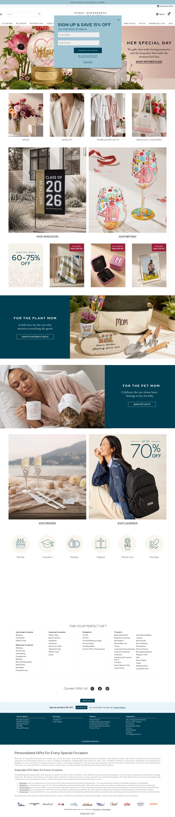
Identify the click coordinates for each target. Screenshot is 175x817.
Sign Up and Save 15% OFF (61, 707)
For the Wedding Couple (92, 641)
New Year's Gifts (55, 646)
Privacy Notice (94, 720)
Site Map (19, 726)
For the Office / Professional (94, 649)
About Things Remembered (136, 720)
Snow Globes (141, 660)
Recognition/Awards (144, 652)
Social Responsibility (133, 726)
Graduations (24, 790)
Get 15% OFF (81, 707)
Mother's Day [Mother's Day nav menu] (36, 24)
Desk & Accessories (122, 652)
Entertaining (20, 653)
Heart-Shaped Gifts (122, 665)
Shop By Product (22, 724)
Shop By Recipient (23, 722)
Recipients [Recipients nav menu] (21, 24)
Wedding (19, 648)
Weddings (23, 785)
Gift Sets (117, 662)
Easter (51, 655)
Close (119, 19)
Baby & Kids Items (121, 635)
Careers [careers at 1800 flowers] (129, 728)
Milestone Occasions (24, 645)
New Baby (20, 667)
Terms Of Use (94, 728)
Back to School (54, 638)
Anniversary (20, 651)
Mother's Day (21, 641)
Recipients (87, 632)
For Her (86, 635)
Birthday (19, 659)
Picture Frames (142, 649)
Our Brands (130, 724)
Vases (138, 663)
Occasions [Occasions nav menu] (7, 24)
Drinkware (118, 655)
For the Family (88, 643)
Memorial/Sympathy (24, 662)
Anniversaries (24, 787)
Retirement (20, 665)
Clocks (116, 646)
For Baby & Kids (89, 646)
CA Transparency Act (133, 734)
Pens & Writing (141, 643)
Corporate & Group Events (124, 649)
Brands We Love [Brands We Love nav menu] (157, 24)
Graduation (20, 638)
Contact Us (57, 720)
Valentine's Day (55, 649)
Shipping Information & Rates (99, 722)
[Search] (23, 14)
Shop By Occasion (22, 720)
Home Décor (119, 668)
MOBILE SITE (85, 813)
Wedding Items (142, 666)
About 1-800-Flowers (133, 722)
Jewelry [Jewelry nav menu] (51, 24)
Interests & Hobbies (144, 635)
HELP (93, 813)
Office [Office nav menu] (142, 24)
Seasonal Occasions (57, 632)
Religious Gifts (141, 655)
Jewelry (139, 638)
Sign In (160, 14)
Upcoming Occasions (24, 632)
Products (118, 632)
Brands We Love (120, 643)
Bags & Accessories (122, 638)
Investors (129, 732)
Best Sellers (119, 641)
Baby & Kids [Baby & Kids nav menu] (129, 24)
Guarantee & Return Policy (99, 724)
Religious (19, 635)
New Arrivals (141, 641)
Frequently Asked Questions (99, 726)
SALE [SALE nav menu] (171, 24)
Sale (138, 657)
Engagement (21, 656)
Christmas (53, 643)
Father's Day (53, 635)
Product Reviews (22, 728)
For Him (86, 638)
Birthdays (23, 783)
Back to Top (88, 700)
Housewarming (22, 670)
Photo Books (141, 646)
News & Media (131, 730)
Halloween (53, 641)
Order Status (57, 722)
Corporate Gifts (142, 668)
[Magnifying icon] (39, 14)
